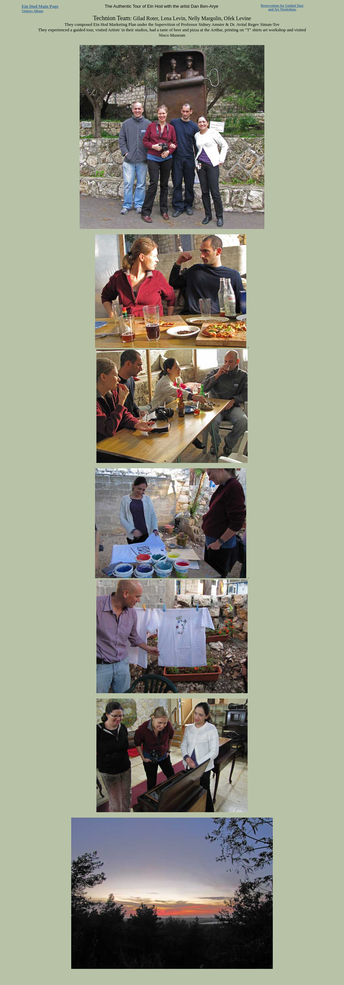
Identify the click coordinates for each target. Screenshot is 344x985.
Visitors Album (32, 11)
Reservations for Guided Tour (282, 5)
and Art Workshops (282, 9)
